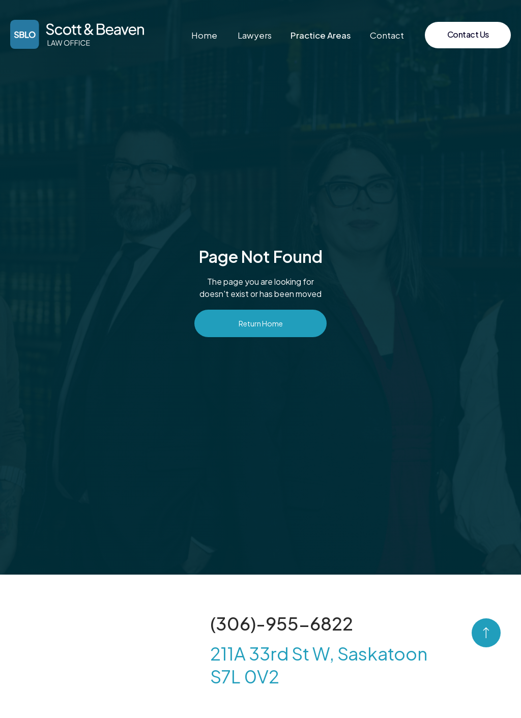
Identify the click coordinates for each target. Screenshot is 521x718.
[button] (320, 35)
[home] (77, 34)
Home (204, 35)
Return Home (261, 323)
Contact (387, 35)
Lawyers (255, 35)
